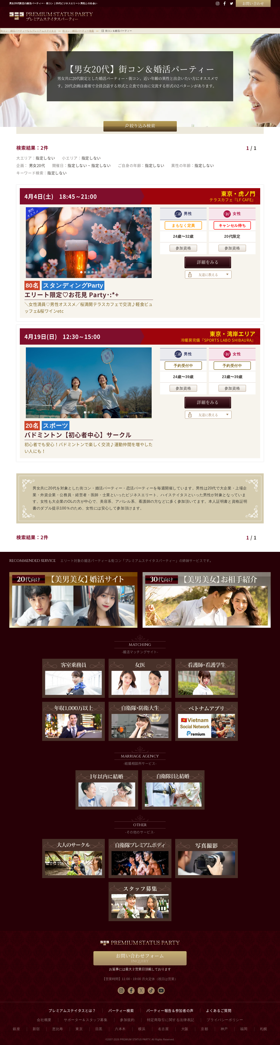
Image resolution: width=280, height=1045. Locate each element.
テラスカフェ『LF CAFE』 (232, 199)
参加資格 (183, 248)
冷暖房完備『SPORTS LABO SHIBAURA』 (218, 340)
